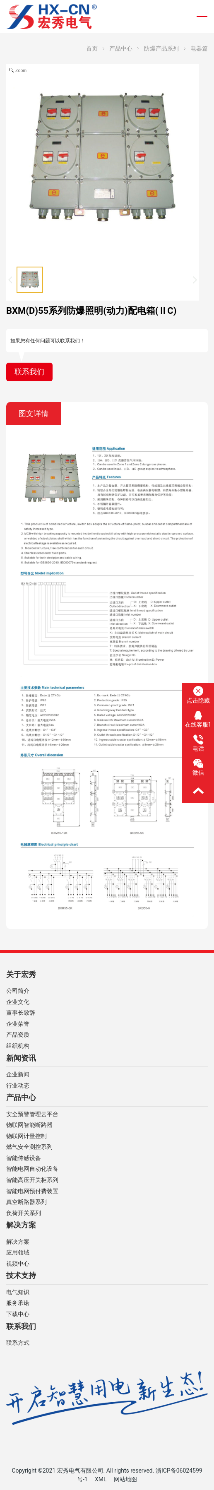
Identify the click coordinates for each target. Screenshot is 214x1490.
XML (101, 1479)
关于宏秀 (21, 974)
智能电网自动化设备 (32, 1169)
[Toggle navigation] (200, 16)
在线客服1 (198, 719)
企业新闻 (17, 1074)
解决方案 (21, 1225)
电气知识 (17, 1292)
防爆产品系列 (161, 48)
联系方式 (17, 1343)
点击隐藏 (198, 695)
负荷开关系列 (23, 1213)
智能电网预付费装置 (32, 1191)
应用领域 (17, 1252)
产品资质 (17, 1035)
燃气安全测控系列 (29, 1147)
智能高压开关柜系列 (32, 1180)
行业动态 (17, 1086)
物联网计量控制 (26, 1136)
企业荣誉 (17, 1024)
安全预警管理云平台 (32, 1114)
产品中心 (120, 48)
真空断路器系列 (26, 1202)
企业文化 (17, 1002)
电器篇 (199, 48)
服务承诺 (17, 1303)
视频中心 (17, 1264)
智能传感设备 (23, 1158)
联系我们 (29, 372)
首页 (92, 48)
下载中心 (17, 1314)
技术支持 (21, 1275)
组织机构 (17, 1046)
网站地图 (125, 1479)
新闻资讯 (21, 1058)
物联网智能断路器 (29, 1125)
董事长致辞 (20, 1013)
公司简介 (17, 991)
